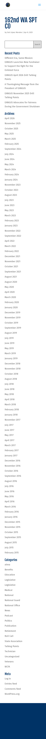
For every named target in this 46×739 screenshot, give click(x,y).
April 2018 (9, 399)
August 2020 (11, 282)
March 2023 (10, 215)
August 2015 (11, 542)
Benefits (9, 569)
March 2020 (10, 297)
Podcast (9, 615)
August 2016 (11, 481)
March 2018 (10, 404)
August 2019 (11, 333)
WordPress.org (12, 694)
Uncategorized (12, 656)
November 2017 (12, 419)
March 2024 (10, 169)
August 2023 (11, 195)
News (7, 610)
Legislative (10, 580)
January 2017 (11, 455)
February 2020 (12, 302)
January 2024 (11, 179)
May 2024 (9, 164)
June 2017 (9, 430)
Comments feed (13, 689)
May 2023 (9, 210)
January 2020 (11, 307)
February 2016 (12, 511)
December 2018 (12, 363)
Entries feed (11, 683)
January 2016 (11, 517)
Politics (8, 620)
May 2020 (9, 287)
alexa (7, 564)
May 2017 (9, 435)
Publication (10, 625)
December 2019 (12, 312)
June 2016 (9, 491)
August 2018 (11, 379)
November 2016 (12, 465)
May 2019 (9, 348)
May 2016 (9, 496)
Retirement (10, 631)
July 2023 (9, 200)
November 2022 (12, 230)
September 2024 (13, 149)
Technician (10, 651)
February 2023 (12, 220)
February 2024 (12, 174)
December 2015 (12, 522)
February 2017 (12, 450)
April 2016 (9, 501)
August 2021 (11, 276)
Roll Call (9, 636)
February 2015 (12, 552)
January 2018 (11, 414)
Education (10, 574)
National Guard (12, 600)
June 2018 (9, 389)
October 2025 (11, 128)
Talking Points (12, 646)
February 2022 (12, 251)
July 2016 (9, 486)
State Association (13, 641)
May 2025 (9, 133)
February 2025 (12, 144)
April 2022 (9, 241)
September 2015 (13, 537)
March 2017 (10, 445)
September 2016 (13, 476)
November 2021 (12, 261)
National (9, 595)
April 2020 (10, 292)
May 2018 (9, 394)
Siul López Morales (14, 32)
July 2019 (9, 338)
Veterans (9, 661)
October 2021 (11, 266)
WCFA (7, 666)
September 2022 (13, 236)
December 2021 (12, 256)
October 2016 (11, 471)
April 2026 (10, 118)
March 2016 (10, 506)
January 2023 (11, 225)
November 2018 (12, 368)
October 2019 (11, 322)
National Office (12, 605)
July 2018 (9, 384)
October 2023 (11, 190)
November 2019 (12, 317)
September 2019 (13, 327)
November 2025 (12, 123)
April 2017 (9, 440)
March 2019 (10, 353)
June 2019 (9, 343)
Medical (8, 590)
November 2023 (12, 184)
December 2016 (12, 460)
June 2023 (9, 205)
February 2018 (12, 409)
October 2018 (11, 374)
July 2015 (9, 547)
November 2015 (12, 527)
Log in (8, 678)
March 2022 (10, 246)
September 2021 (13, 271)
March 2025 (10, 139)
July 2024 (9, 154)
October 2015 (11, 532)
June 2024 (9, 159)
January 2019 (11, 358)
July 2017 (9, 425)
